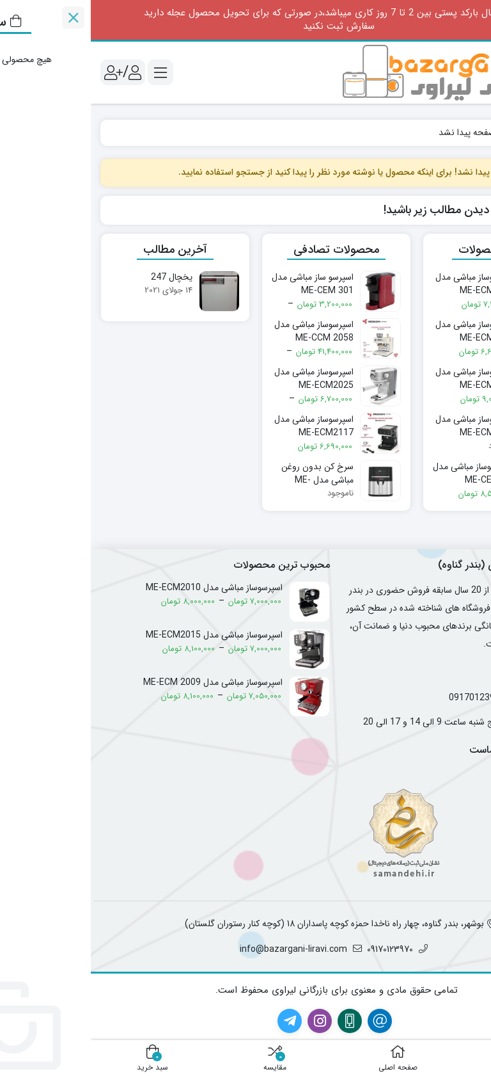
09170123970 (386, 698)
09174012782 (453, 698)
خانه (467, 132)
